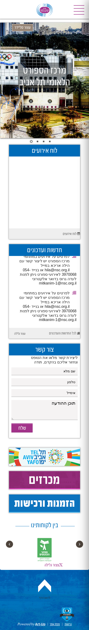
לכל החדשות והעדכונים (62, 333)
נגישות (68, 624)
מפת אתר (55, 624)
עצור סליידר (22, 27)
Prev (7, 78)
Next (82, 78)
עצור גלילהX (53, 565)
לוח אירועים (69, 234)
